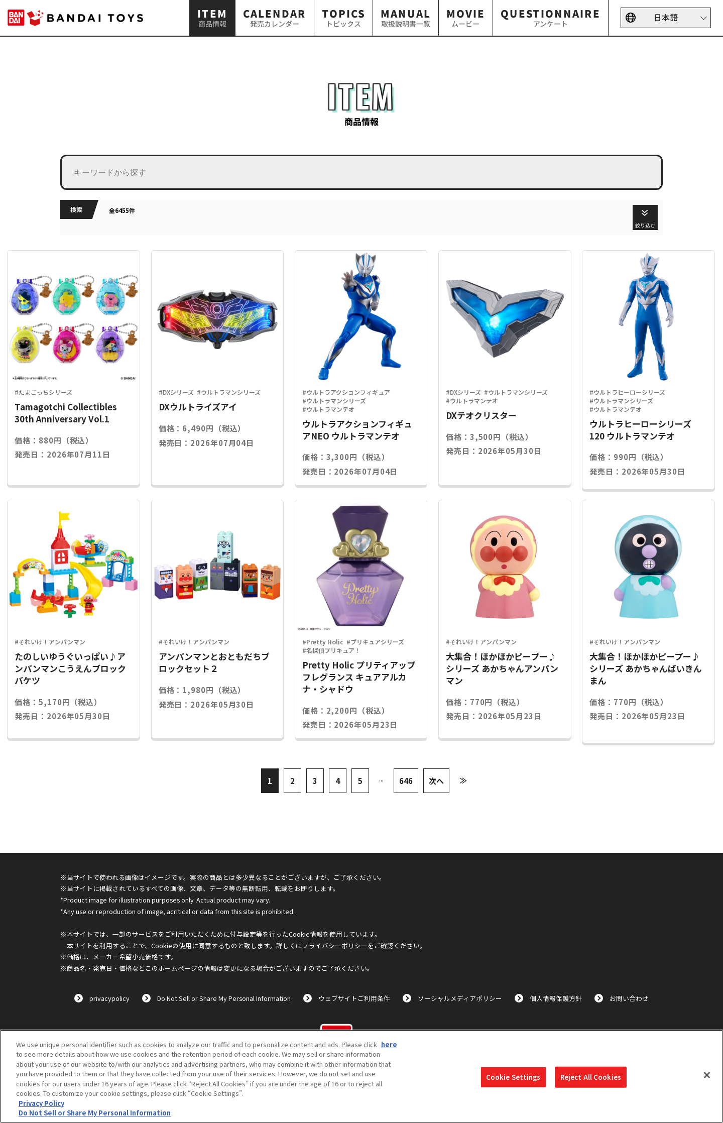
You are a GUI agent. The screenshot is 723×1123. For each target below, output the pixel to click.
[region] (361, 1076)
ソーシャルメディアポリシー (460, 998)
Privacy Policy (41, 1103)
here (389, 1044)
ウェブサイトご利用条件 (354, 998)
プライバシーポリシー (335, 945)
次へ (436, 780)
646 (406, 780)
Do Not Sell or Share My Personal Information (224, 998)
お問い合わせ (629, 998)
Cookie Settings (513, 1077)
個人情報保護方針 (556, 998)
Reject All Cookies (590, 1077)
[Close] (707, 1075)
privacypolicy (109, 998)
